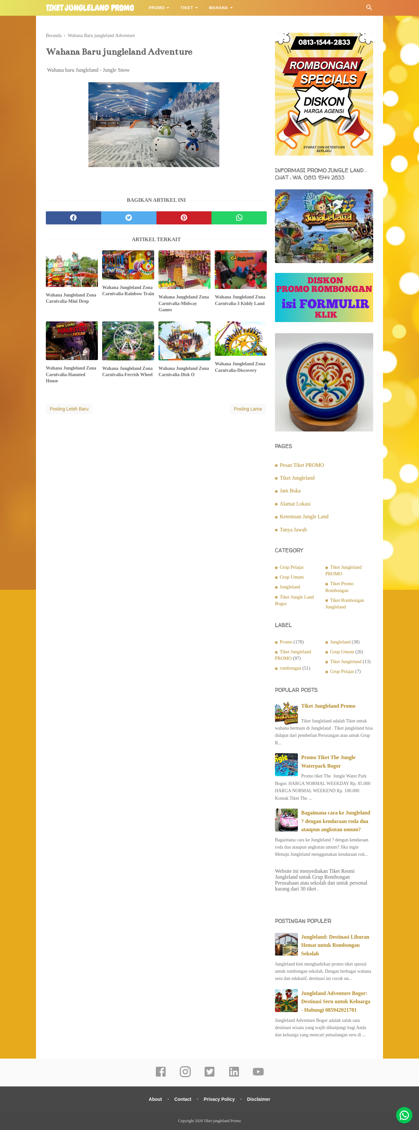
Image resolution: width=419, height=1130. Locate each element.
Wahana (218, 8)
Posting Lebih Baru (69, 409)
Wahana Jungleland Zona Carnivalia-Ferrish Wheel (127, 371)
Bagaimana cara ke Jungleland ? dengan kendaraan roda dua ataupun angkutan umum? (335, 821)
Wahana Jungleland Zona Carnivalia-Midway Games (183, 303)
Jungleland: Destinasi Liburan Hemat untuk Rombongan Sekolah (335, 945)
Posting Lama (248, 409)
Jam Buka (290, 490)
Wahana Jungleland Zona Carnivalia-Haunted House (71, 374)
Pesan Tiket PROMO (302, 465)
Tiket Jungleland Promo (328, 706)
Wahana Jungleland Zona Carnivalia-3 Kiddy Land (240, 300)
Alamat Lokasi (295, 504)
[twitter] (128, 217)
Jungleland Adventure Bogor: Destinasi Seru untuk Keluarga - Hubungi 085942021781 (335, 1001)
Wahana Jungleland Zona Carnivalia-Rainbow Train (128, 291)
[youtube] (258, 1076)
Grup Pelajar (292, 567)
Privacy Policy (219, 1099)
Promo (157, 8)
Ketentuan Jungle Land (304, 516)
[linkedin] (234, 1076)
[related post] (72, 268)
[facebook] (73, 217)
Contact (182, 1099)
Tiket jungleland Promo (90, 8)
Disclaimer (258, 1099)
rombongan (290, 668)
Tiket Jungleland (297, 478)
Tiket (186, 8)
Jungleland (290, 586)
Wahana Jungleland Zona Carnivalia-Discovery (240, 367)
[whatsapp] (239, 217)
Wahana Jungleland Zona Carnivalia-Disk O (183, 371)
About (155, 1099)
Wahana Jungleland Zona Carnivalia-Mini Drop (71, 298)
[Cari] (369, 9)
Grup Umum (292, 577)
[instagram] (185, 1076)
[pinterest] (184, 217)
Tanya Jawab (293, 529)
